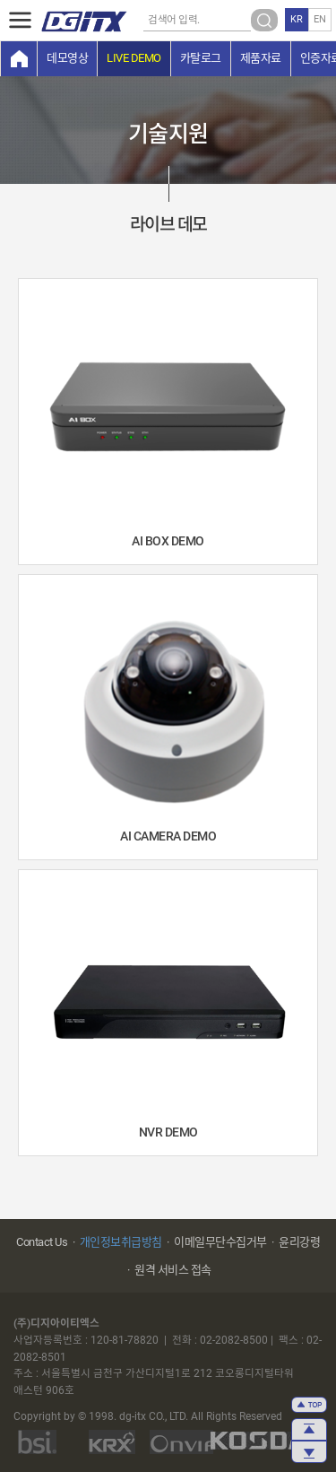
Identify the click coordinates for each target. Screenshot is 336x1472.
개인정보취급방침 (121, 1242)
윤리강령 (299, 1242)
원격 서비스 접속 (172, 1269)
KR (296, 19)
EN (320, 19)
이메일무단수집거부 (220, 1242)
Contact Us (41, 1242)
